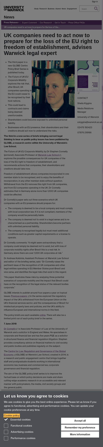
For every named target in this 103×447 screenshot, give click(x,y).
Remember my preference (80, 427)
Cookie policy (11, 415)
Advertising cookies (18, 432)
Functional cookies (18, 425)
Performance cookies (19, 438)
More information (80, 434)
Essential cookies (17, 419)
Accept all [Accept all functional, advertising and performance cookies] (80, 420)
